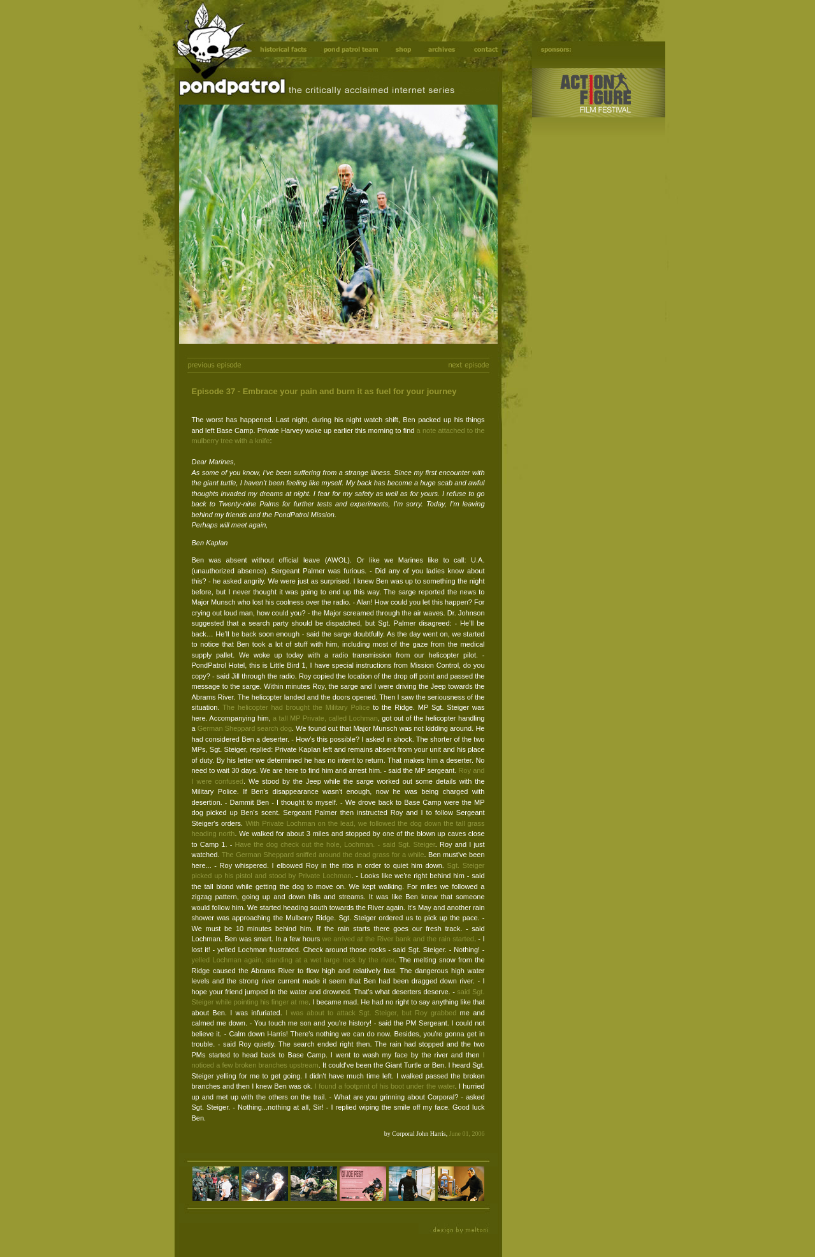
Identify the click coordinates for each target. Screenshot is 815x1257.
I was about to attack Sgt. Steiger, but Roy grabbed (370, 1013)
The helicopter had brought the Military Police (296, 707)
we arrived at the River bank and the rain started (398, 939)
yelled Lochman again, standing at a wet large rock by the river (293, 960)
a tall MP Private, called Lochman (325, 718)
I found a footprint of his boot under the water (385, 1086)
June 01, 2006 (467, 1133)
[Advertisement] (592, 338)
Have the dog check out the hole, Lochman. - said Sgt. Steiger (335, 844)
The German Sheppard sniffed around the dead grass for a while (323, 854)
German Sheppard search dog (245, 728)
